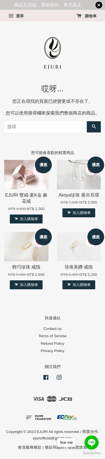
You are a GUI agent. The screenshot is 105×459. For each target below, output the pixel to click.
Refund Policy (52, 343)
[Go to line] (92, 442)
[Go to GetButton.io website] (92, 453)
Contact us (52, 329)
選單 (16, 16)
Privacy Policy (52, 351)
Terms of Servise (52, 336)
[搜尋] (45, 126)
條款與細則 (54, 447)
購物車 (86, 16)
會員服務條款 (29, 447)
